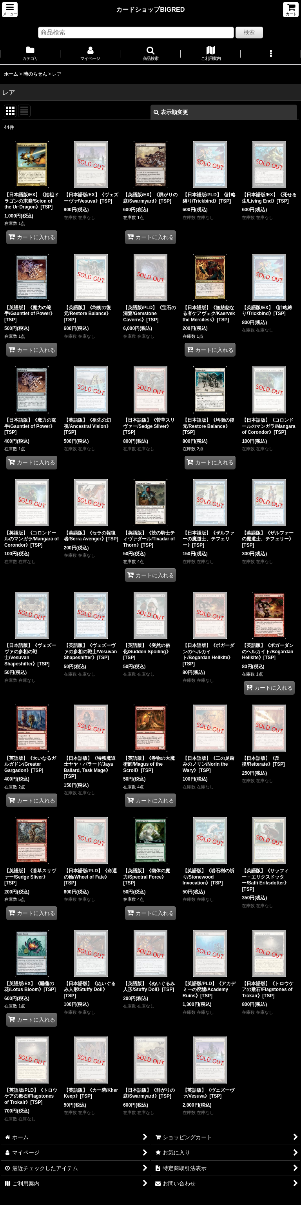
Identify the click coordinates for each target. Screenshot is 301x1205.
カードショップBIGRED (150, 9)
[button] (10, 9)
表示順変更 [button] (171, 112)
